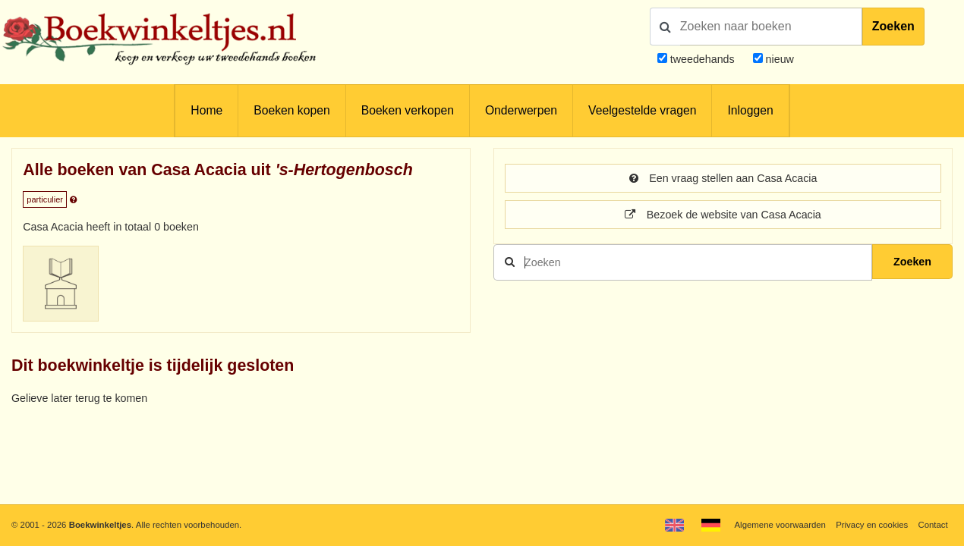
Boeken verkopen (407, 110)
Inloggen (750, 110)
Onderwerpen (521, 110)
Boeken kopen (291, 110)
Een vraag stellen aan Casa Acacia (723, 178)
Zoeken (893, 26)
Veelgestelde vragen (642, 110)
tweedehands (702, 59)
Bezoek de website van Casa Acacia (723, 215)
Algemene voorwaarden (779, 524)
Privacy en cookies (872, 524)
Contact (932, 524)
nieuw (778, 59)
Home (206, 110)
